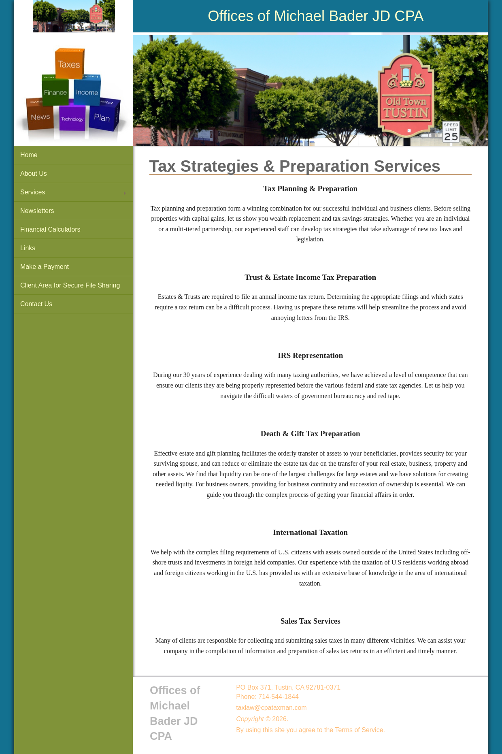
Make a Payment (44, 266)
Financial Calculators (50, 229)
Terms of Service (359, 729)
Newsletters (37, 210)
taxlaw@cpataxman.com (271, 707)
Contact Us (36, 303)
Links (27, 248)
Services (32, 192)
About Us (33, 173)
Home (29, 154)
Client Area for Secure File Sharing (70, 285)
